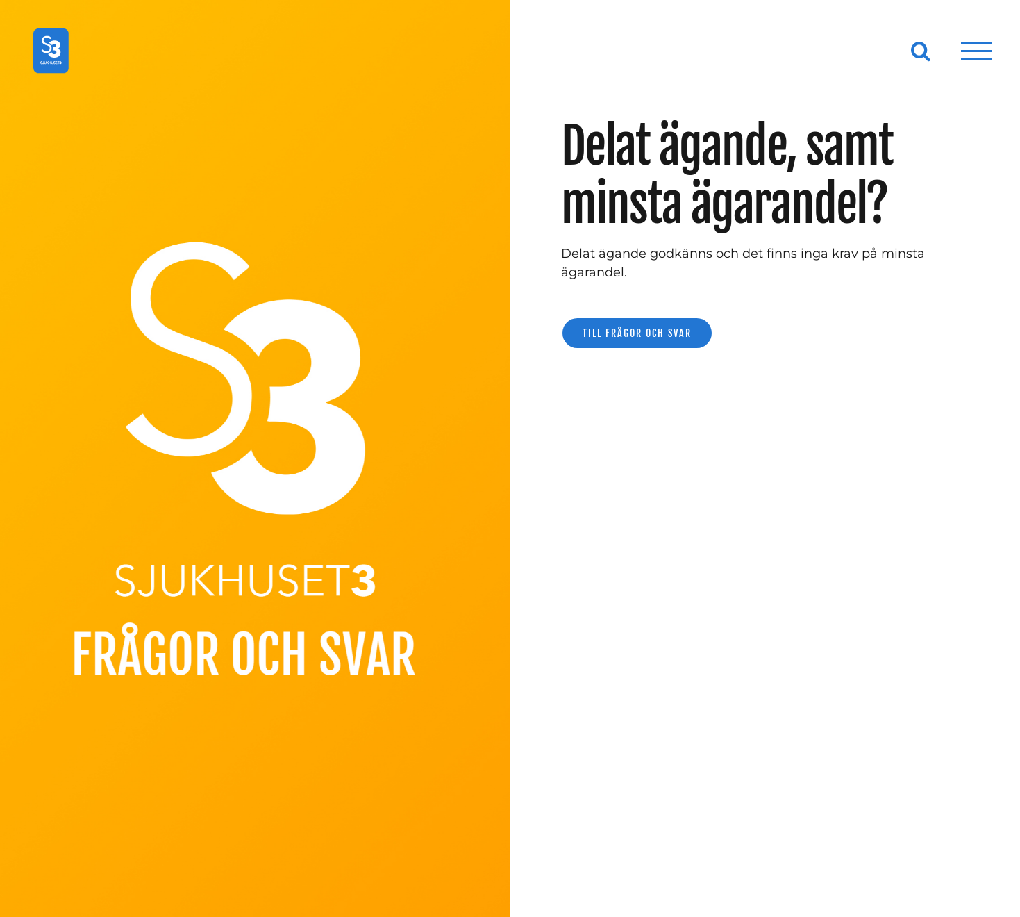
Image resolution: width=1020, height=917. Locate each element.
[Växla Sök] (920, 50)
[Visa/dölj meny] (977, 51)
